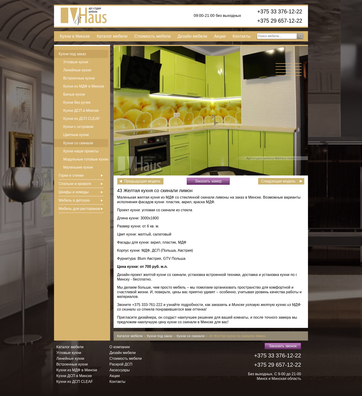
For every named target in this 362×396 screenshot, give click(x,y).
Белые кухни (74, 94)
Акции (220, 36)
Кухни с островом (78, 127)
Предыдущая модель (142, 181)
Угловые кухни (75, 62)
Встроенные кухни (79, 78)
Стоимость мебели (152, 36)
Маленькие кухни (78, 167)
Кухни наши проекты (81, 151)
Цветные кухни (76, 135)
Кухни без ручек (76, 102)
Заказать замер (208, 181)
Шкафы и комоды (74, 192)
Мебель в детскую (74, 200)
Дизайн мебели (192, 36)
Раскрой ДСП (120, 364)
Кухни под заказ (72, 54)
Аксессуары (119, 370)
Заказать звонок (283, 346)
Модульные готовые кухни (85, 159)
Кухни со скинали (78, 143)
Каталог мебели (112, 36)
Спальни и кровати (75, 184)
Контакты (241, 36)
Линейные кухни (77, 70)
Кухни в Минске (75, 36)
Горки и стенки (71, 175)
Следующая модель (278, 181)
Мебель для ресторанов (79, 209)
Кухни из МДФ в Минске (83, 86)
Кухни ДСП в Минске (81, 110)
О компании (119, 347)
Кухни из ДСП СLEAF (81, 119)
